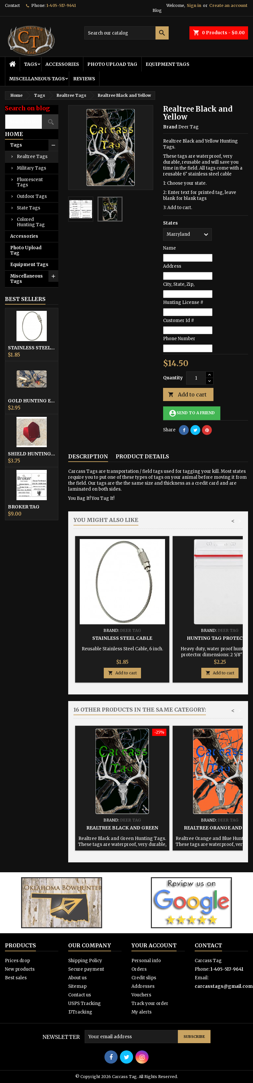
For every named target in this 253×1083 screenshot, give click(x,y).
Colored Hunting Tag (31, 222)
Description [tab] (88, 456)
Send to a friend (192, 413)
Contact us (79, 995)
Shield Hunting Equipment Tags (31, 453)
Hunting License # (183, 302)
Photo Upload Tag (112, 64)
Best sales (16, 978)
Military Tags (31, 168)
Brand (170, 127)
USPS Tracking (84, 1003)
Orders (139, 969)
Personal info (146, 960)
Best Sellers (25, 299)
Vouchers (141, 995)
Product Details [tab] (142, 456)
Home (14, 134)
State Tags (28, 208)
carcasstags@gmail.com (224, 986)
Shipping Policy (85, 960)
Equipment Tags (167, 64)
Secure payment (86, 969)
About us (77, 978)
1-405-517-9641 (61, 5)
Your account (154, 945)
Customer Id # (178, 320)
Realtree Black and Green (122, 828)
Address (172, 266)
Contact (12, 5)
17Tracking (80, 1012)
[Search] (126, 33)
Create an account (228, 5)
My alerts (141, 1012)
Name (169, 248)
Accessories (62, 64)
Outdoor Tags (32, 196)
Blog (157, 10)
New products (20, 969)
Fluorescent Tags (30, 182)
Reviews (84, 79)
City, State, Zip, (178, 284)
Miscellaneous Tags (37, 79)
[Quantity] (196, 378)
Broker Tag (24, 506)
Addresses (143, 986)
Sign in (194, 5)
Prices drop (17, 960)
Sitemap (77, 986)
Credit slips (143, 978)
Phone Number (179, 338)
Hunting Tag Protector (220, 638)
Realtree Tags (32, 156)
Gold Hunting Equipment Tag (31, 400)
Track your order (149, 1003)
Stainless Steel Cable (31, 347)
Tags (30, 64)
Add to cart (187, 394)
